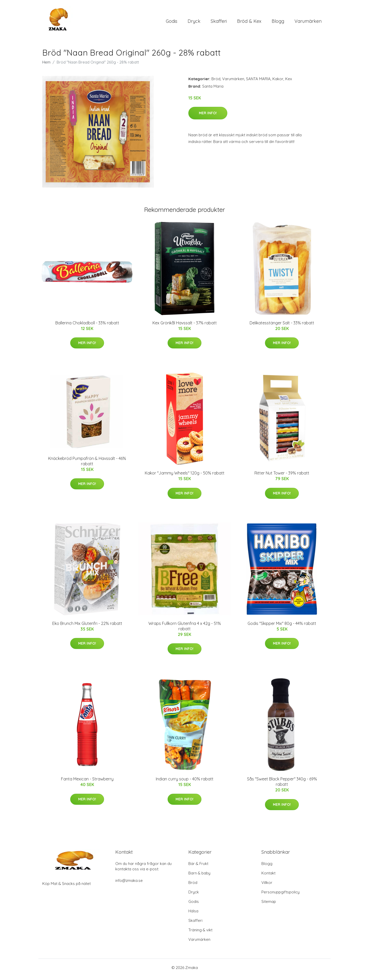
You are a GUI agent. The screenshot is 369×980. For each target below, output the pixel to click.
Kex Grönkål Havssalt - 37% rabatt (184, 326)
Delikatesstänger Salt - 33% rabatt (282, 326)
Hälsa (193, 914)
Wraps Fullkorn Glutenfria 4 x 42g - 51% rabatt (184, 629)
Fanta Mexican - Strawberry (87, 782)
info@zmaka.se (129, 884)
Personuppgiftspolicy (280, 895)
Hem (46, 65)
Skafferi (219, 23)
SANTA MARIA (258, 82)
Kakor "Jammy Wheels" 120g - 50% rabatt (184, 476)
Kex (288, 82)
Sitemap (268, 905)
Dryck (194, 23)
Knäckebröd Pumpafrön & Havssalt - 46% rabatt (87, 464)
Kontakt (268, 876)
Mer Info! (208, 116)
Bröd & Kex (249, 23)
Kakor (277, 82)
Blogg (278, 23)
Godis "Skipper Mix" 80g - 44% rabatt (282, 627)
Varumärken (308, 23)
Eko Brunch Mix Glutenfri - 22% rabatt (87, 627)
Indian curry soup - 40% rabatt (184, 782)
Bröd (215, 82)
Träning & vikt (200, 933)
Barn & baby (199, 876)
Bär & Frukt (198, 867)
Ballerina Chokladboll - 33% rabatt (87, 326)
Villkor (266, 886)
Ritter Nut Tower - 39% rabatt (281, 476)
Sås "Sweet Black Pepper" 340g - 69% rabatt (282, 785)
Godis (171, 23)
